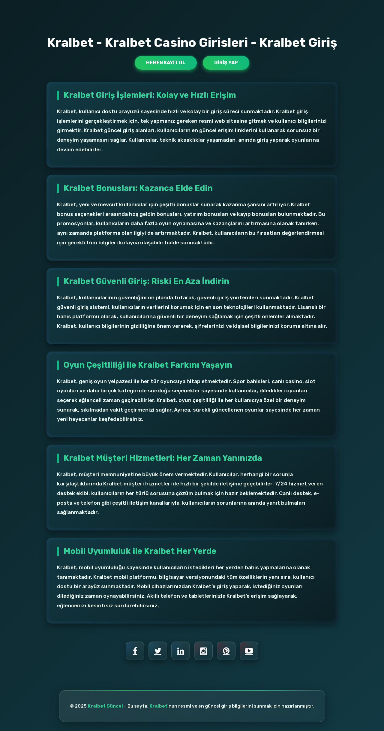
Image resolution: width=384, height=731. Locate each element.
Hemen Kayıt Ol (165, 62)
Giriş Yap (226, 62)
